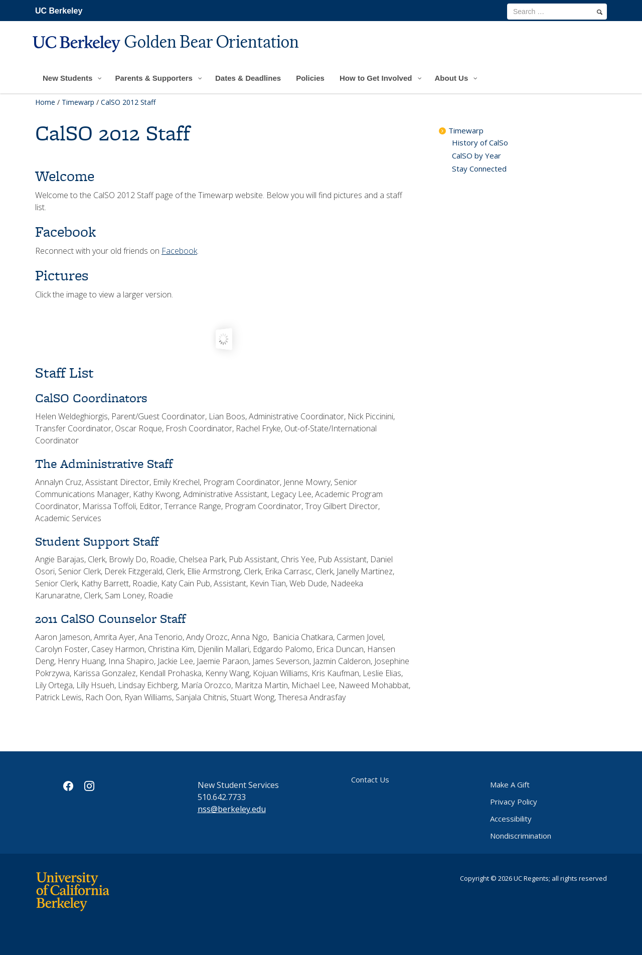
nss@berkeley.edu (232, 809)
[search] (599, 12)
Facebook (179, 250)
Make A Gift (510, 784)
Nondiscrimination (520, 836)
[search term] (557, 12)
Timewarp (78, 102)
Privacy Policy (513, 802)
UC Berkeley (58, 11)
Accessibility (511, 819)
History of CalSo (480, 142)
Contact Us (370, 779)
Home (45, 102)
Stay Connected (479, 169)
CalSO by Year (476, 155)
